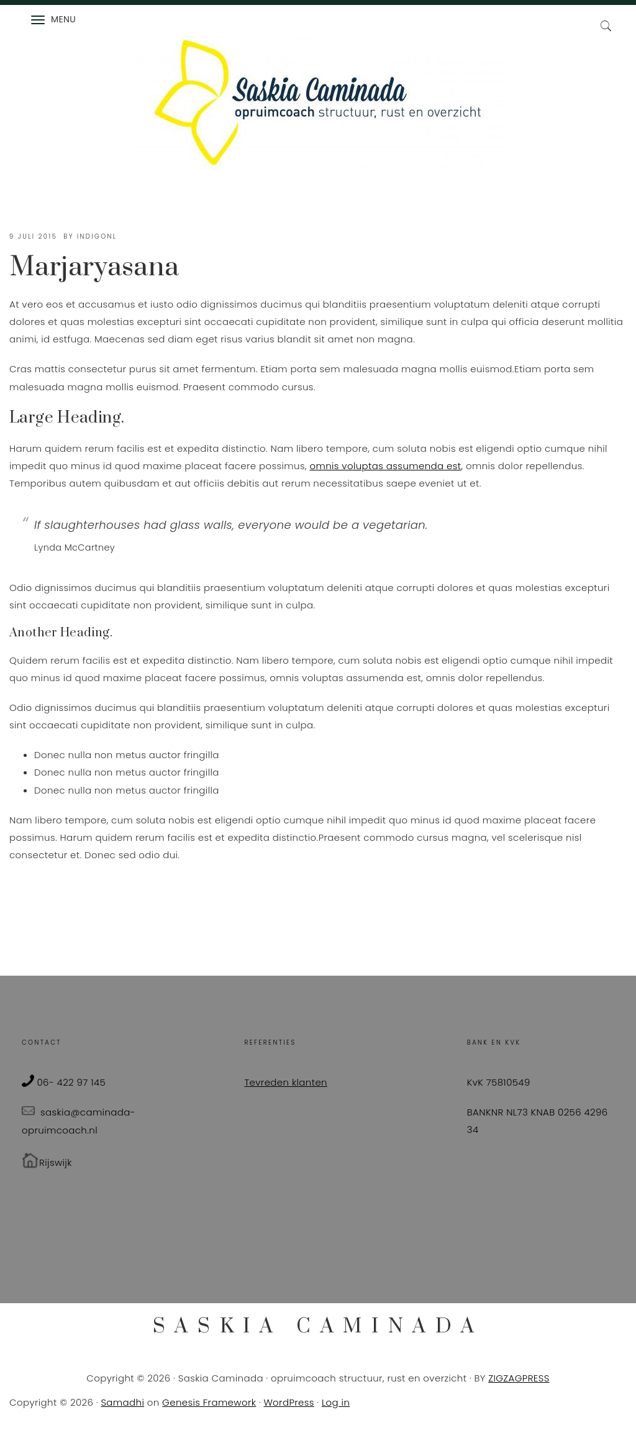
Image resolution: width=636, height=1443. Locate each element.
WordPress (288, 1402)
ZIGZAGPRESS (519, 1378)
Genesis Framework (209, 1402)
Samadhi (122, 1402)
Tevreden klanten (285, 1082)
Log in (336, 1402)
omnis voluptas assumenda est (385, 465)
